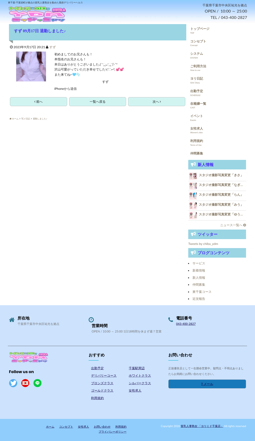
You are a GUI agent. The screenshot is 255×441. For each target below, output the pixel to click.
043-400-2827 (186, 324)
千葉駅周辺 (137, 368)
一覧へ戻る (98, 102)
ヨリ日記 (196, 78)
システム (196, 54)
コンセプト (198, 41)
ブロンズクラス (102, 383)
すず (52, 47)
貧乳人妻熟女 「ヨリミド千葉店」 (202, 426)
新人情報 (198, 277)
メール (207, 384)
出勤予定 (196, 91)
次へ (157, 102)
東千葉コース (202, 292)
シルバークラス (140, 383)
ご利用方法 (198, 66)
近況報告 (198, 299)
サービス (198, 263)
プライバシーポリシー (113, 431)
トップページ (199, 29)
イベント (196, 116)
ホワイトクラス (140, 375)
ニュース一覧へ (233, 225)
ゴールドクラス (102, 390)
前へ (38, 102)
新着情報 (198, 270)
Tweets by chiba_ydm (203, 244)
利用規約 (196, 141)
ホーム (50, 426)
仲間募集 (196, 153)
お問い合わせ (102, 426)
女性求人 (196, 128)
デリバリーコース (104, 375)
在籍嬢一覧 (198, 103)
